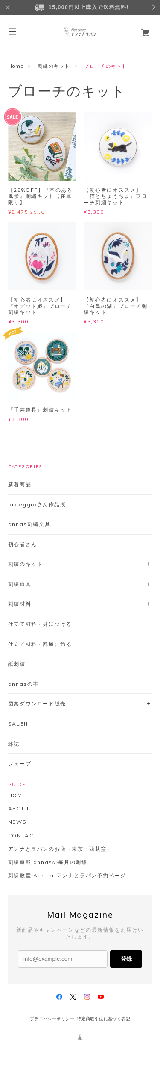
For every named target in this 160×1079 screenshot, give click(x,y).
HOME (17, 795)
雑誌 (14, 744)
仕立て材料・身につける (40, 624)
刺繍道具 (19, 584)
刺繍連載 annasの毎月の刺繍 (47, 862)
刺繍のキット (54, 66)
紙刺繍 (17, 664)
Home (15, 66)
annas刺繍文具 (29, 524)
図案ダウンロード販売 (37, 703)
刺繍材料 (19, 604)
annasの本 (23, 684)
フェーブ (19, 763)
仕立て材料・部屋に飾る (40, 644)
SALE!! (18, 723)
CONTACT (22, 836)
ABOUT (19, 809)
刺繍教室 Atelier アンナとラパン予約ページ (67, 876)
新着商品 (19, 484)
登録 (126, 959)
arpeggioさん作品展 (37, 504)
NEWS (17, 822)
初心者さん (22, 544)
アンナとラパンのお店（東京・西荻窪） (60, 849)
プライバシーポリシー (52, 1018)
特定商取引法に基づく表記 (103, 1018)
